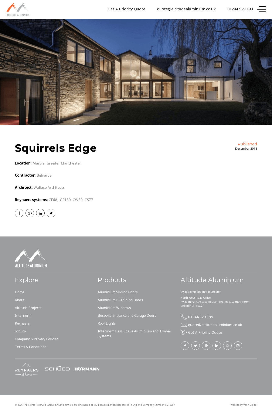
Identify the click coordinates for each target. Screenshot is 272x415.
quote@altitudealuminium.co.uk (186, 8)
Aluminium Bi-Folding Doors (120, 300)
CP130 (65, 199)
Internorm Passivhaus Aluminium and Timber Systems (134, 333)
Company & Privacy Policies (36, 339)
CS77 (89, 199)
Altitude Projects (28, 307)
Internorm (23, 315)
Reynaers (22, 323)
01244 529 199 (240, 8)
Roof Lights (107, 323)
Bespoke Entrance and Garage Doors (127, 315)
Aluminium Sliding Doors (118, 292)
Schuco (20, 331)
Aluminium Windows (114, 307)
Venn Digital (250, 404)
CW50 (78, 199)
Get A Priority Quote (126, 8)
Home (19, 292)
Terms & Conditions (30, 347)
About (19, 300)
